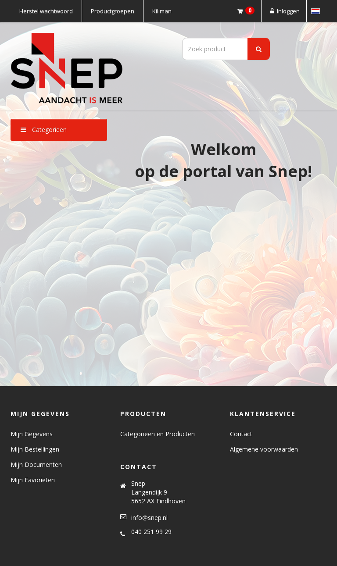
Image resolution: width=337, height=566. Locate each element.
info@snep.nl (149, 517)
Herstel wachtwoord (46, 11)
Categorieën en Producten (157, 434)
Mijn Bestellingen (35, 449)
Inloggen (284, 11)
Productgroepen (112, 11)
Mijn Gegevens (32, 434)
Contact (241, 434)
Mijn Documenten (36, 464)
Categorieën (44, 129)
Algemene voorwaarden (264, 449)
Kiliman (162, 11)
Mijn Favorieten (33, 480)
